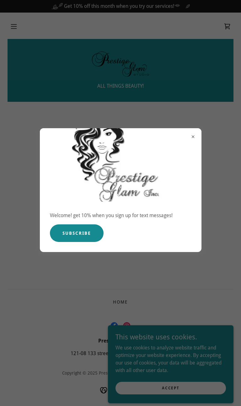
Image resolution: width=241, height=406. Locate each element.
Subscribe (76, 233)
